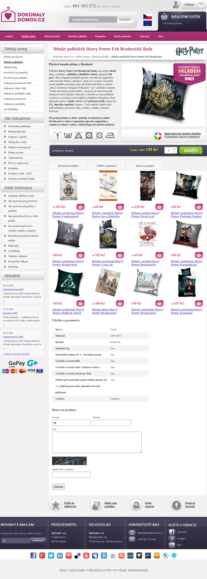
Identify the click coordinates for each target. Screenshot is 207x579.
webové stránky (77, 573)
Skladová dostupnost (17, 147)
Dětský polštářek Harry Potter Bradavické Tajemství (68, 263)
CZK (147, 16)
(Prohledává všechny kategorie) (182, 135)
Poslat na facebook (190, 508)
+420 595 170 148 (142, 543)
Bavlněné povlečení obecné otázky (21, 238)
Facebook (177, 536)
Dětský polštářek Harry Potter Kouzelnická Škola (187, 263)
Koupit (190, 150)
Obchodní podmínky (17, 126)
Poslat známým (149, 508)
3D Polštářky (11, 109)
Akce (161, 36)
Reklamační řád (14, 131)
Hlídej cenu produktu (111, 508)
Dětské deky (10, 67)
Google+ (177, 542)
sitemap (123, 573)
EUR (147, 23)
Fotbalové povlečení (15, 98)
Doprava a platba (15, 136)
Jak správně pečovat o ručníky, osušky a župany (20, 228)
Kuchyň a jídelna (79, 36)
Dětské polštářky (100, 56)
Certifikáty (12, 250)
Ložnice (11, 36)
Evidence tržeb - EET (18, 173)
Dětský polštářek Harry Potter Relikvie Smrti (68, 311)
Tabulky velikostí (15, 256)
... (4, 300)
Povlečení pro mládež (16, 77)
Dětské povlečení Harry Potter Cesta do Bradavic (108, 263)
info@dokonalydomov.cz (145, 537)
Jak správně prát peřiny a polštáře (19, 208)
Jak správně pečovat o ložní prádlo (21, 218)
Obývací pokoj (54, 36)
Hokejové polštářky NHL (17, 93)
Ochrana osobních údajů (19, 178)
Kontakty (11, 168)
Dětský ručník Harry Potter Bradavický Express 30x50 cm (145, 263)
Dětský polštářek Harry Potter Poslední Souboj (187, 214)
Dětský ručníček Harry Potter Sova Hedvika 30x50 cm (107, 214)
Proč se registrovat (16, 163)
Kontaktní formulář (138, 573)
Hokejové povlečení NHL (18, 83)
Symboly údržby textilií (19, 195)
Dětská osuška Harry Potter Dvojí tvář (145, 214)
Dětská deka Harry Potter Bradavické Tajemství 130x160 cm (107, 311)
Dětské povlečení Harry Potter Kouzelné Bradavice (187, 311)
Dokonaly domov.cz (63, 56)
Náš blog (11, 266)
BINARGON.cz (97, 573)
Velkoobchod (13, 157)
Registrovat (38, 544)
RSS (175, 549)
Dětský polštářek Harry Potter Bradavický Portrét (147, 311)
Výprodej (146, 36)
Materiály (11, 245)
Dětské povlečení (13, 56)
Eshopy (63, 573)
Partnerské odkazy (16, 261)
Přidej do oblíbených (70, 508)
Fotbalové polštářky (15, 104)
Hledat (125, 19)
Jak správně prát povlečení (20, 201)
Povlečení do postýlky (16, 72)
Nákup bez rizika (15, 142)
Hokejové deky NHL (15, 88)
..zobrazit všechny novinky (16, 353)
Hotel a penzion (124, 36)
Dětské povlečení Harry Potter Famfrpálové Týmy (68, 214)
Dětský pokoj (82, 56)
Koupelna (102, 36)
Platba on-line (13, 152)
